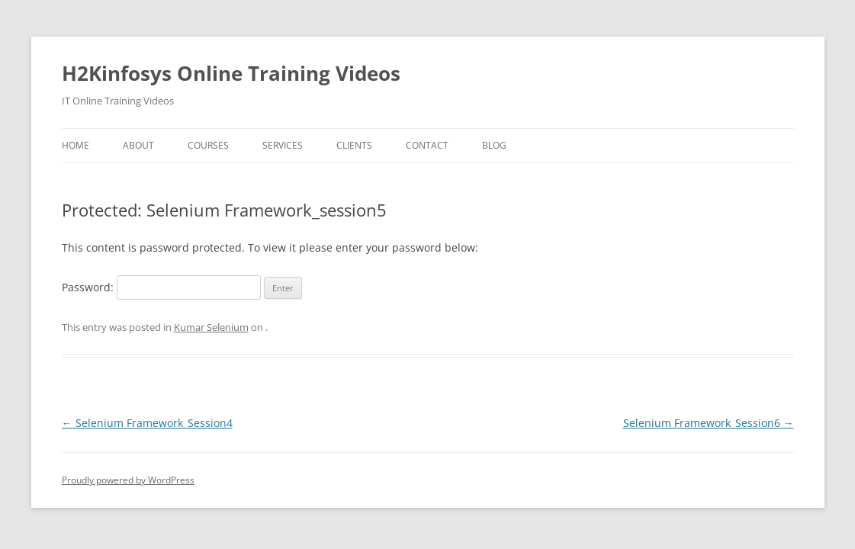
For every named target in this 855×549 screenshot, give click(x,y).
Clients (354, 145)
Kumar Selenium (211, 327)
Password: (161, 287)
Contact (427, 145)
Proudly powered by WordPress (128, 480)
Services (282, 145)
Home (75, 145)
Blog (494, 145)
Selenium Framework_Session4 (147, 423)
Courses (208, 145)
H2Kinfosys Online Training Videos (231, 73)
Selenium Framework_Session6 (708, 423)
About (138, 145)
